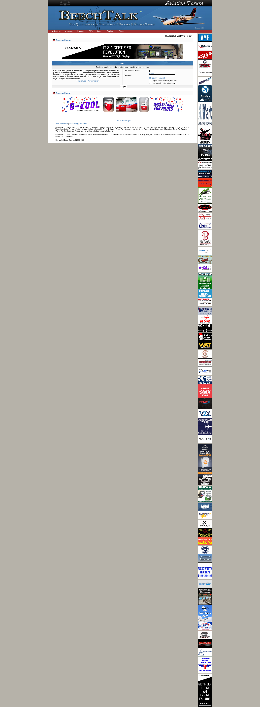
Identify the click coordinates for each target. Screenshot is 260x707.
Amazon (68, 31)
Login (99, 31)
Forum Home (63, 40)
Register (110, 31)
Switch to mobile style (122, 121)
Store (121, 31)
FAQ (91, 31)
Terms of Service (61, 124)
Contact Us (83, 124)
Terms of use (81, 81)
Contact (80, 31)
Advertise (56, 31)
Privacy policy (93, 81)
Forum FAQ (73, 124)
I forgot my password (157, 78)
